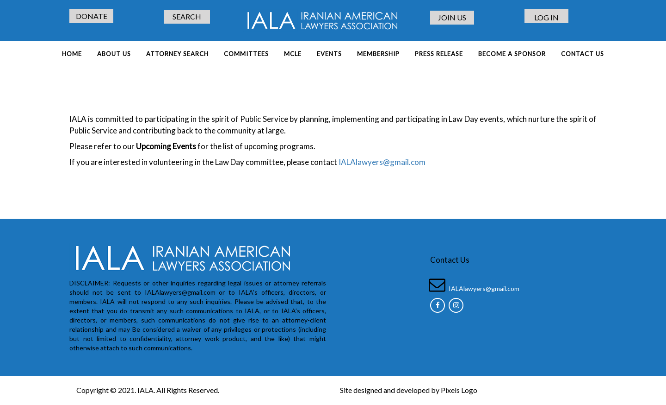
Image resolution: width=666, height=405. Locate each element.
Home (72, 53)
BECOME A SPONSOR (512, 53)
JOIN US (452, 17)
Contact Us (582, 53)
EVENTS (329, 53)
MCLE (293, 53)
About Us (114, 53)
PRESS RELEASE (439, 53)
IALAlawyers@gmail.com (381, 162)
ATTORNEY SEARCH (177, 53)
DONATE (91, 16)
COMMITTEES (246, 53)
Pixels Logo (459, 390)
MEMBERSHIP (378, 53)
